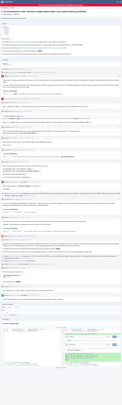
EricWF (7, 32)
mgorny (7, 34)
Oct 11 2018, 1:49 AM (24, 102)
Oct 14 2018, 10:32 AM (24, 217)
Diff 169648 (24, 295)
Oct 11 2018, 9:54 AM (29, 150)
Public (17, 14)
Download (9, 277)
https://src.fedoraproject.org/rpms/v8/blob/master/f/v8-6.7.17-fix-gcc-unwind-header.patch (43, 48)
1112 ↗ (6, 212)
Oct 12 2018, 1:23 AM (24, 162)
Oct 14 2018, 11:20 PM (33, 295)
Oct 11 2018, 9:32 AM (28, 138)
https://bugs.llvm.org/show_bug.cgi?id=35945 (23, 42)
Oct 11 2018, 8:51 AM (26, 111)
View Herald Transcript (38, 72)
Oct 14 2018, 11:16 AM (24, 268)
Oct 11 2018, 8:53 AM (26, 127)
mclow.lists (7, 111)
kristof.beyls (25, 264)
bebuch (7, 30)
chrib (19, 264)
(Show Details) (31, 261)
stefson (10, 18)
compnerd (7, 28)
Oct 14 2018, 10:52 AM (25, 258)
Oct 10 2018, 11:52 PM (25, 69)
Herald (6, 72)
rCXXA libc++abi (7, 64)
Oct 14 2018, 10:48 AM (24, 239)
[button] (120, 2)
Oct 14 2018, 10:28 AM (26, 199)
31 (4, 93)
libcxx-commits (22, 72)
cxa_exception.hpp (12, 314)
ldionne (29, 72)
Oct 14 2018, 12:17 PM (24, 286)
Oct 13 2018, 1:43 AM (33, 182)
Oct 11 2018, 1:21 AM (32, 76)
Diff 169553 (24, 182)
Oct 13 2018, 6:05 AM (29, 195)
